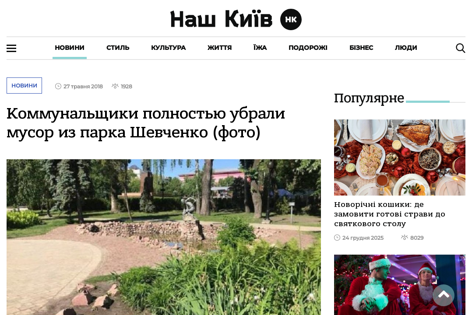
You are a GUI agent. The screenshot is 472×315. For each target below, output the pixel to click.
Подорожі (308, 48)
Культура (168, 48)
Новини (70, 48)
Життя (220, 48)
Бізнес (361, 48)
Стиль (117, 48)
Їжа (260, 48)
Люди (406, 48)
